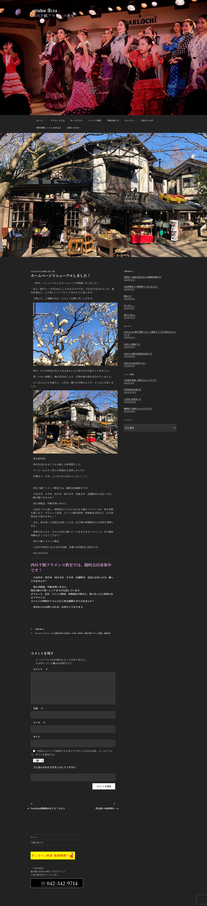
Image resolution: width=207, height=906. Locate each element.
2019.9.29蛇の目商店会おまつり (138, 353)
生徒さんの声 (147, 120)
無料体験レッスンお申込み (48, 127)
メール (39, 722)
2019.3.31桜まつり (132, 344)
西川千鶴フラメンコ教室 (93, 633)
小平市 (74, 633)
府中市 (80, 633)
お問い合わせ (73, 127)
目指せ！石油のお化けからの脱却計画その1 (142, 277)
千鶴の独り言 (113, 120)
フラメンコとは (57, 120)
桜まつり (128, 296)
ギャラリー (130, 120)
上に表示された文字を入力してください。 (55, 767)
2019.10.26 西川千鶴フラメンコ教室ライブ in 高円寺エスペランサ (150, 333)
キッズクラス (76, 120)
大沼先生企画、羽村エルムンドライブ (140, 380)
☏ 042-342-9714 (59, 883)
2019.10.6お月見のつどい (135, 363)
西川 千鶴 (51, 271)
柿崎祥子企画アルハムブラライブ (138, 408)
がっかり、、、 (129, 305)
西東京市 (107, 633)
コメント (40, 669)
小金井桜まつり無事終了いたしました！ (141, 286)
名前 (38, 708)
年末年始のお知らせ (132, 389)
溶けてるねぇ (129, 314)
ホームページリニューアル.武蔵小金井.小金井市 (52, 633)
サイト (36, 736)
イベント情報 (94, 120)
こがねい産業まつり (132, 399)
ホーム (40, 120)
